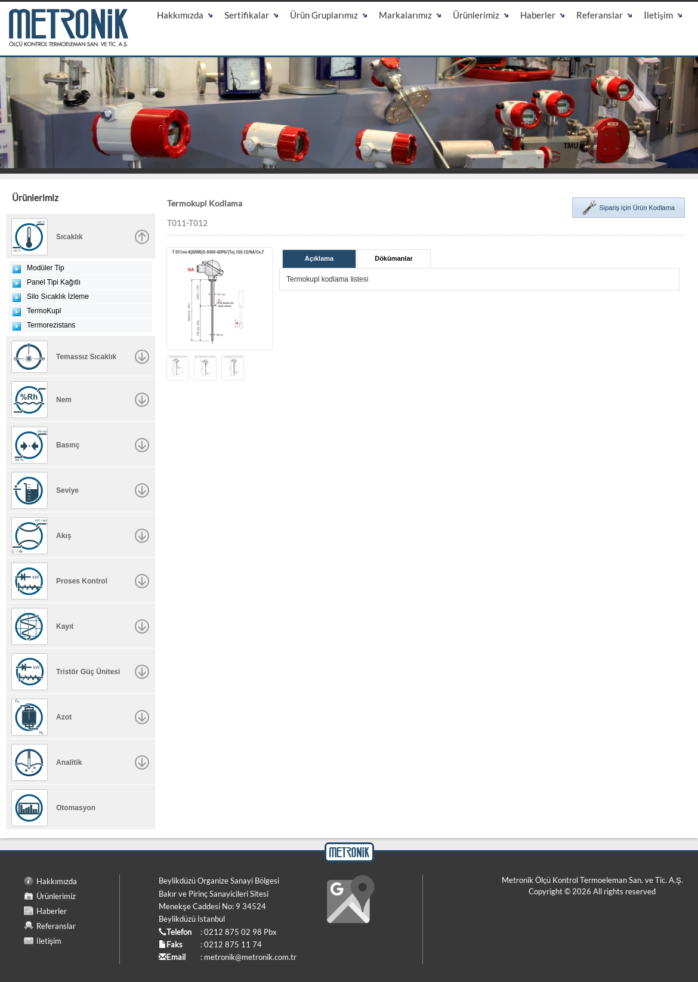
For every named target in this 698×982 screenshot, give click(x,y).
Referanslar (56, 926)
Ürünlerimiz (56, 896)
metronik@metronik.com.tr (250, 957)
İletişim (48, 941)
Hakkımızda (56, 881)
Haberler (51, 911)
